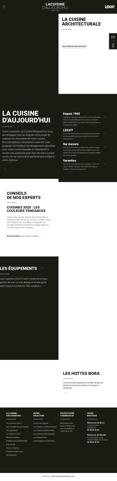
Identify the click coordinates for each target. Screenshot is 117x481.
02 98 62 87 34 (93, 444)
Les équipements (40, 439)
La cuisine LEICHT (13, 435)
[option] (58, 58)
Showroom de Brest (95, 424)
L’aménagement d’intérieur (43, 442)
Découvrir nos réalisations (74, 46)
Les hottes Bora (81, 373)
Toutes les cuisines (40, 425)
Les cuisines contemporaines (45, 428)
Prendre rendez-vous (14, 453)
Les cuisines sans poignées (44, 435)
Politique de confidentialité (16, 442)
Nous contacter (12, 449)
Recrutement (11, 456)
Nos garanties (11, 432)
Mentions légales (13, 439)
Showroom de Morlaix (96, 436)
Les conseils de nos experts (17, 428)
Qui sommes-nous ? (14, 425)
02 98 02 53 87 (93, 432)
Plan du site (10, 446)
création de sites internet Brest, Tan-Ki (63, 477)
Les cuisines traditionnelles (44, 432)
